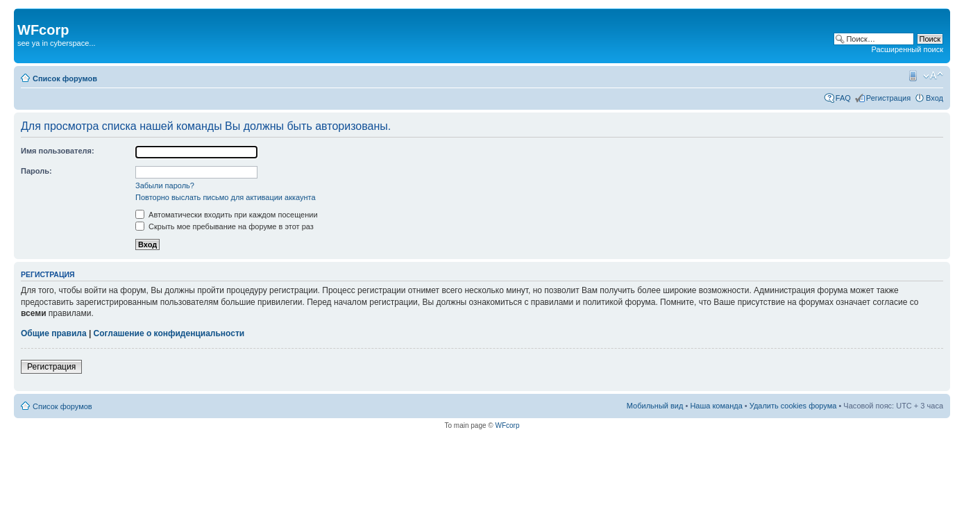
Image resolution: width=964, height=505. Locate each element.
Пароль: (36, 171)
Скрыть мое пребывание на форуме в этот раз (224, 226)
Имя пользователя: (57, 151)
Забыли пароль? (164, 185)
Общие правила (54, 333)
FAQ (843, 98)
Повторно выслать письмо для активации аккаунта (225, 197)
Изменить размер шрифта (933, 75)
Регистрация (888, 98)
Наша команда (716, 405)
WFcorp (507, 425)
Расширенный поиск (907, 49)
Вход (934, 98)
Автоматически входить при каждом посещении (226, 214)
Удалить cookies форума (793, 405)
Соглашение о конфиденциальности (169, 333)
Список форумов (65, 78)
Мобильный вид (912, 75)
